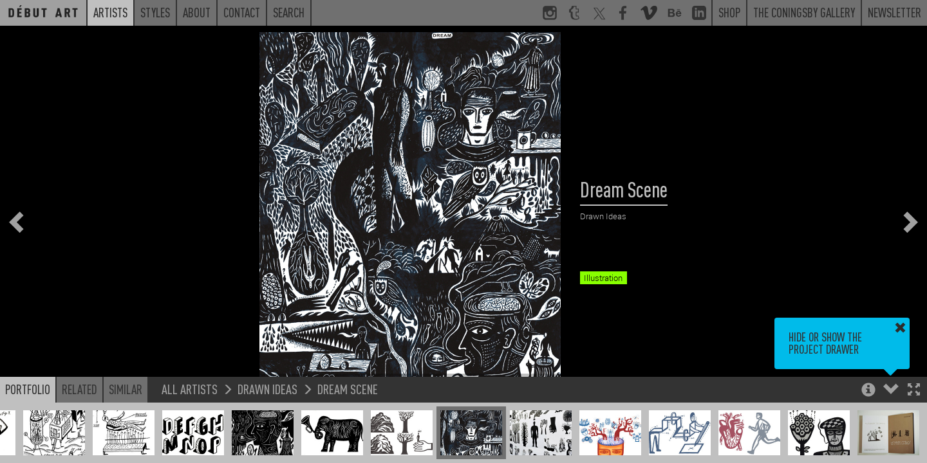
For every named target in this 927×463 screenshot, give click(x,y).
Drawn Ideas (267, 388)
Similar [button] (125, 389)
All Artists (190, 388)
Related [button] (79, 389)
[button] (914, 390)
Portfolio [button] (27, 389)
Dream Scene (347, 388)
